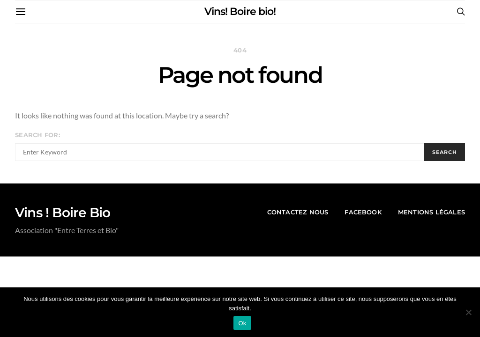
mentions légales (431, 212)
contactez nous (298, 212)
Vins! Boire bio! (239, 11)
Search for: (37, 135)
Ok (242, 323)
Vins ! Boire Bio (62, 212)
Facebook (363, 212)
